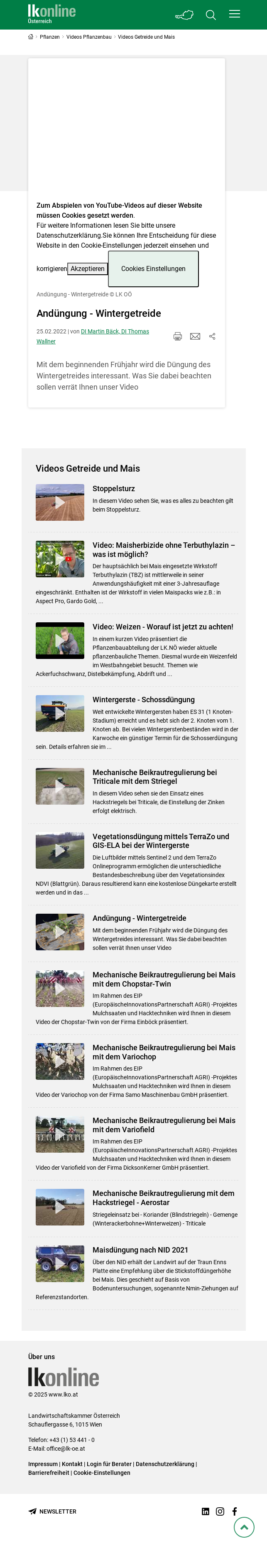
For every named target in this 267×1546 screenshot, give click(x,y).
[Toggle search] (211, 15)
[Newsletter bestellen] (52, 1511)
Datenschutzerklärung (69, 235)
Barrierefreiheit (48, 1472)
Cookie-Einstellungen (101, 1472)
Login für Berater (109, 1464)
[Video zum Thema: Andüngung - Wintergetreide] (127, 132)
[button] (234, 14)
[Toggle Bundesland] (184, 15)
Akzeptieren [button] (88, 269)
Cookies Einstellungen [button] (153, 269)
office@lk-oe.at (66, 1448)
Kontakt (72, 1464)
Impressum (43, 1464)
